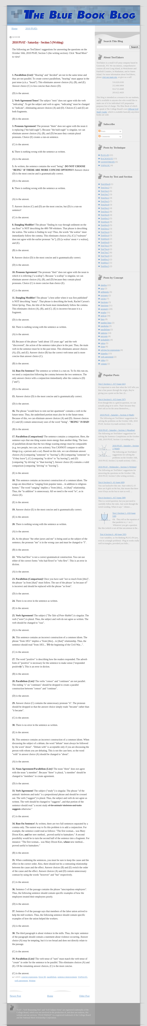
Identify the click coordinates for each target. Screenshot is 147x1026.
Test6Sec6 (105, 239)
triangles (104, 353)
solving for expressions (110, 350)
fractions (104, 302)
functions (104, 305)
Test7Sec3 (105, 246)
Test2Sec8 (105, 204)
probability (105, 340)
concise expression (29, 977)
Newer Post (15, 996)
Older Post (84, 996)
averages (104, 295)
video (103, 360)
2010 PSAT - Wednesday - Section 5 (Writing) (117, 467)
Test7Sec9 (105, 256)
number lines (106, 323)
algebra (104, 285)
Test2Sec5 (105, 201)
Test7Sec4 (105, 249)
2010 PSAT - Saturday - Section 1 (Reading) (116, 430)
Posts (101, 131)
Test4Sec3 (105, 218)
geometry (104, 309)
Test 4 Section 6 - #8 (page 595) (113, 534)
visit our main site (109, 77)
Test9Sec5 (105, 266)
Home (15, 28)
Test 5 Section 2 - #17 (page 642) (112, 384)
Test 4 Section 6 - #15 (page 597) (112, 399)
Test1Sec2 (105, 187)
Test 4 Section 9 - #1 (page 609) (111, 482)
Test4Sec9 (105, 225)
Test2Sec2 (105, 198)
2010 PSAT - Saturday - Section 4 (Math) (117, 415)
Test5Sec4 (105, 232)
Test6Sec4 (105, 235)
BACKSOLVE (107, 158)
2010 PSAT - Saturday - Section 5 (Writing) (37, 42)
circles (103, 299)
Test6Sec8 (105, 242)
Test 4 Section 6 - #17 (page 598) (112, 497)
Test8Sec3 (105, 259)
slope (103, 346)
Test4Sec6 (105, 222)
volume (104, 364)
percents (104, 336)
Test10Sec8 (105, 184)
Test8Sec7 (105, 263)
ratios (103, 343)
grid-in (103, 316)
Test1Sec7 (105, 194)
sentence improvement (67, 977)
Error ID (42, 977)
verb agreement (21, 980)
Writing (32, 980)
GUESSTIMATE (108, 162)
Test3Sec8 (105, 215)
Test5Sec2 (105, 228)
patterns (104, 333)
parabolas (105, 326)
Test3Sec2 (105, 208)
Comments (104, 136)
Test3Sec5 (105, 211)
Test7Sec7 (105, 252)
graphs (103, 312)
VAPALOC (82, 977)
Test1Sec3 (105, 191)
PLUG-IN (105, 155)
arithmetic (105, 292)
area (102, 288)
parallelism (51, 977)
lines (102, 319)
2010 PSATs (31, 28)
